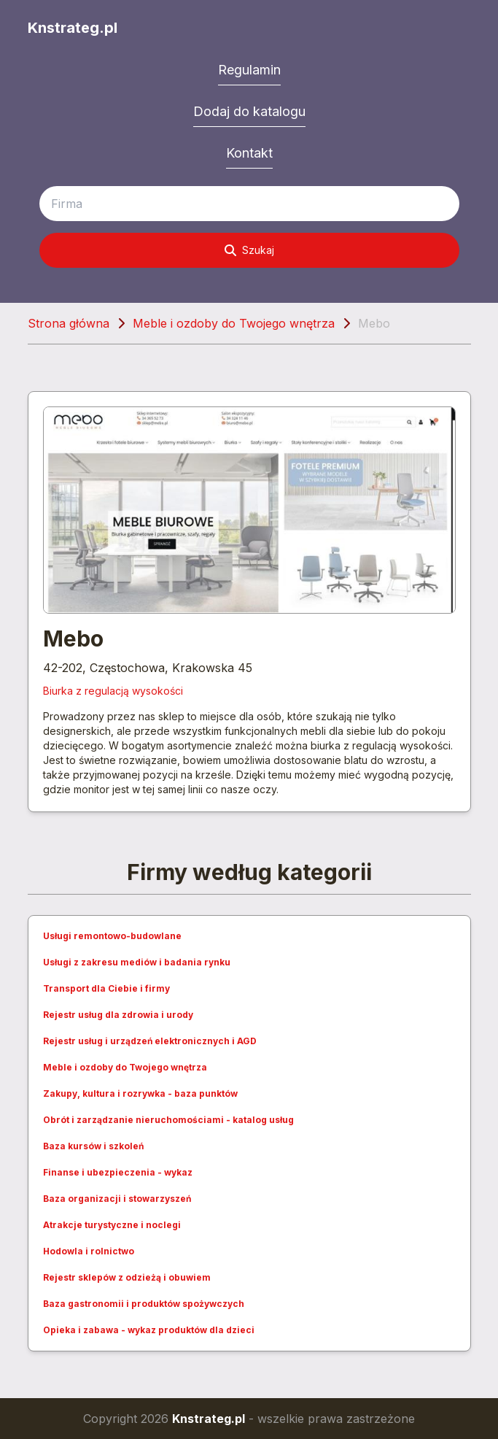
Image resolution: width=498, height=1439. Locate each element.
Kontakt (249, 153)
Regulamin (249, 69)
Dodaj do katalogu (249, 111)
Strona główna (68, 323)
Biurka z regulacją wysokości (113, 690)
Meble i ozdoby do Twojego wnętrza (234, 323)
